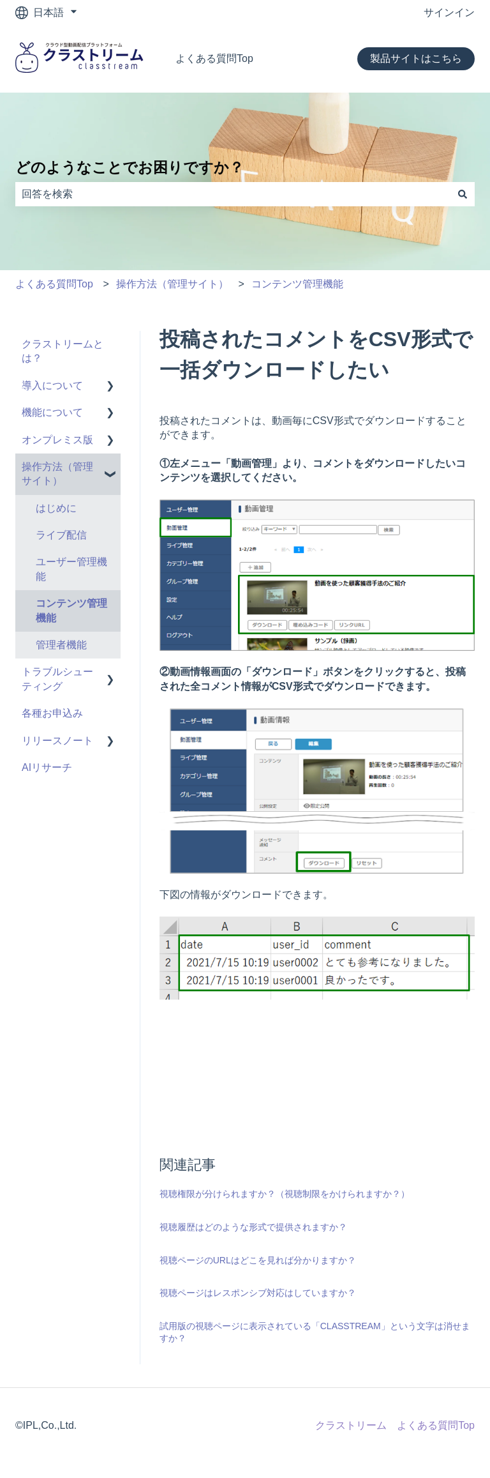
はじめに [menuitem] (56, 508)
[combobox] (232, 194)
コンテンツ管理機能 (297, 283)
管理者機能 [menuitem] (61, 644)
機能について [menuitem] (52, 412)
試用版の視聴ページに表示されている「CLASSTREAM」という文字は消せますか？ (315, 1332)
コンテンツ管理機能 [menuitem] (71, 610)
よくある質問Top (214, 58)
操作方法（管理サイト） (172, 283)
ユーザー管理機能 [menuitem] (71, 568)
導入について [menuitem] (52, 385)
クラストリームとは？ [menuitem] (62, 351)
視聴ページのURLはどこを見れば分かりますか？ (258, 1260)
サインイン (449, 12)
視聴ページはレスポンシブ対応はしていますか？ (258, 1293)
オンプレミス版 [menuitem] (57, 439)
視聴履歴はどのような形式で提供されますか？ (253, 1227)
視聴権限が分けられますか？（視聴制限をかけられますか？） (285, 1194)
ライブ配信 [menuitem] (61, 534)
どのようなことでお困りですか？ (129, 167)
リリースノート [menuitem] (57, 740)
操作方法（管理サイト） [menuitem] (57, 473)
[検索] (462, 194)
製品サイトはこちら (416, 58)
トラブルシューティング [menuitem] (57, 678)
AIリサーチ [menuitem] (47, 767)
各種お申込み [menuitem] (52, 713)
